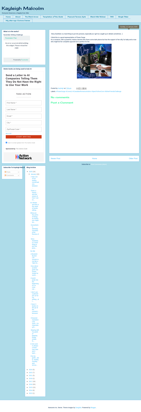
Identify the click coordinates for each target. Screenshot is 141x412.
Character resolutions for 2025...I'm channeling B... (34, 322)
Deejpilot (78, 407)
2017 (31, 381)
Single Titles (123, 17)
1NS (111, 17)
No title (32, 251)
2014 (31, 390)
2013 (31, 393)
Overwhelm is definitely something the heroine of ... (34, 230)
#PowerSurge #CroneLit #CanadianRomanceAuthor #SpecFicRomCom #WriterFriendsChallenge (88, 91)
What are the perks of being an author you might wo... (34, 217)
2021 (31, 375)
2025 (31, 171)
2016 (31, 384)
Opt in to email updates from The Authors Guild (20, 143)
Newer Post (55, 158)
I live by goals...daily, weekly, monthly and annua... (34, 360)
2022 (31, 372)
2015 (31, 387)
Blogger (93, 407)
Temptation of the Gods (53, 17)
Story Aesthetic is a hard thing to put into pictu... (34, 243)
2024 (31, 369)
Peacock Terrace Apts (77, 17)
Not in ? (8, 133)
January (34, 174)
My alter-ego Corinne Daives (18, 20)
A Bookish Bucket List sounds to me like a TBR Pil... (34, 258)
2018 (31, 378)
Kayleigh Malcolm (23, 8)
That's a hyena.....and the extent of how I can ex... (34, 195)
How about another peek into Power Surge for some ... (34, 270)
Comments (9, 175)
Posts (7, 172)
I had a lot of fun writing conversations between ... (34, 182)
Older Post (133, 158)
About (17, 17)
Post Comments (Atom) (99, 164)
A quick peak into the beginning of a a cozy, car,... (34, 283)
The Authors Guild (21, 149)
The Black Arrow (31, 17)
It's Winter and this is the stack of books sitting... (34, 206)
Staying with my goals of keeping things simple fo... (34, 335)
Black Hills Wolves (97, 17)
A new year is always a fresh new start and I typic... (34, 348)
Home (8, 17)
